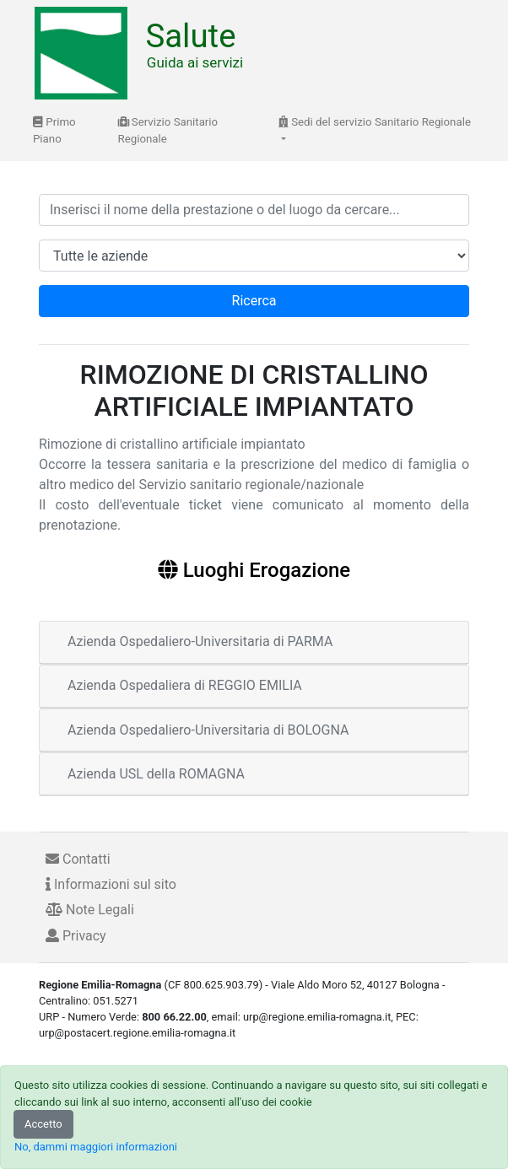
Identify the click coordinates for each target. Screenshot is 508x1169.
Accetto (43, 1124)
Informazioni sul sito (111, 884)
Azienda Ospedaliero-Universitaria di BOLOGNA (208, 730)
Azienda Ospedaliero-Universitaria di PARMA (200, 641)
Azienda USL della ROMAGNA (156, 774)
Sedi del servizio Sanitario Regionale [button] (374, 122)
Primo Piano (54, 130)
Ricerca (254, 301)
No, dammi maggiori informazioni (95, 1146)
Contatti (78, 859)
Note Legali (90, 910)
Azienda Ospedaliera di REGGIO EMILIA (185, 685)
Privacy (76, 936)
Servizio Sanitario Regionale (168, 130)
